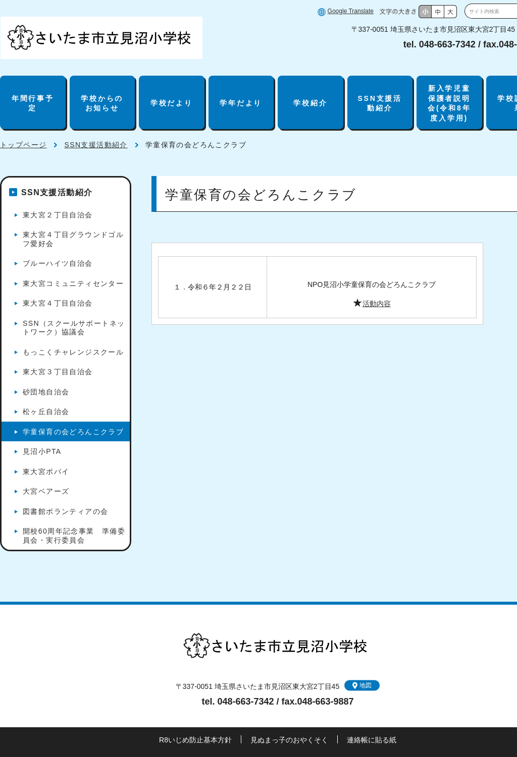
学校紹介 (310, 103)
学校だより (171, 103)
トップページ (23, 145)
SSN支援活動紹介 (379, 103)
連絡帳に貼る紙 (371, 740)
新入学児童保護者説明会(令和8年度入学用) (449, 103)
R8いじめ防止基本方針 (195, 740)
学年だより (241, 103)
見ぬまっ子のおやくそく (289, 740)
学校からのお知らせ (102, 103)
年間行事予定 (33, 103)
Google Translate (351, 11)
